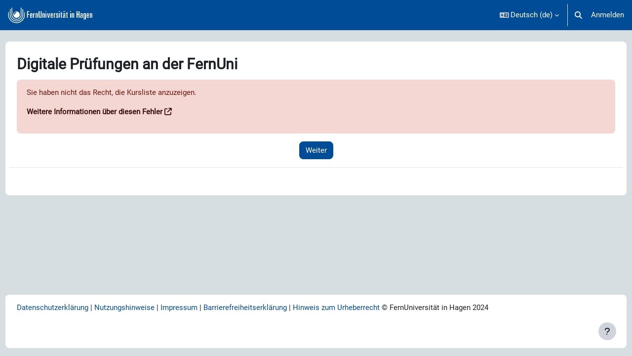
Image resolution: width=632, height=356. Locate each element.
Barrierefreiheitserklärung (263, 307)
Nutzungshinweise (143, 307)
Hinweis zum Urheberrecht (354, 307)
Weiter (316, 150)
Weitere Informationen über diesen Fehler (113, 112)
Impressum (197, 307)
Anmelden (607, 14)
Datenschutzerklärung (71, 307)
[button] (529, 15)
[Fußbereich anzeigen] (607, 331)
